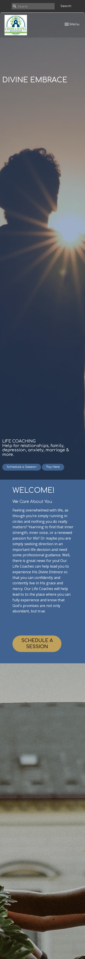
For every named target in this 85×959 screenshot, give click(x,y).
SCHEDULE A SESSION (37, 643)
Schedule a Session (21, 467)
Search (66, 6)
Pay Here (53, 467)
